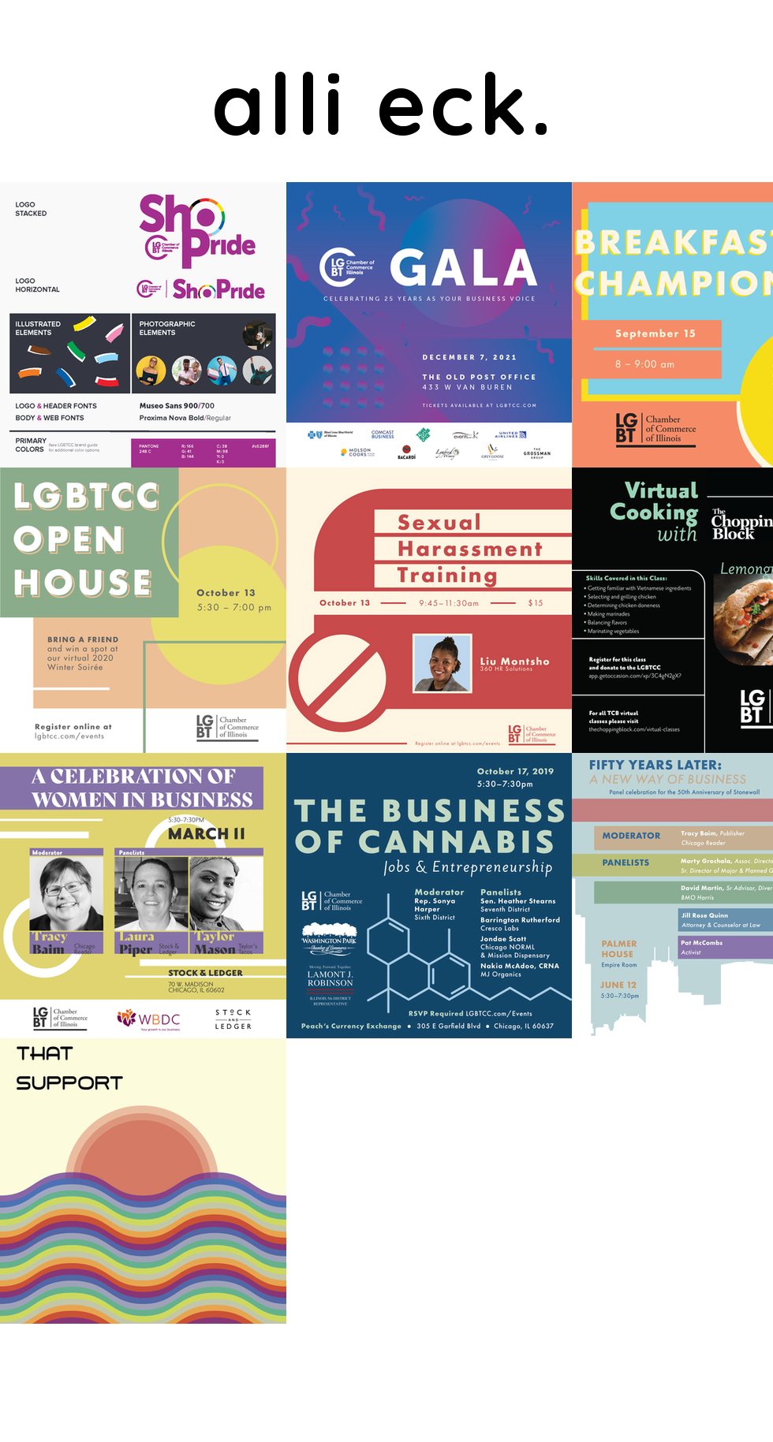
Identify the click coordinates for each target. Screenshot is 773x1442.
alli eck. (383, 103)
